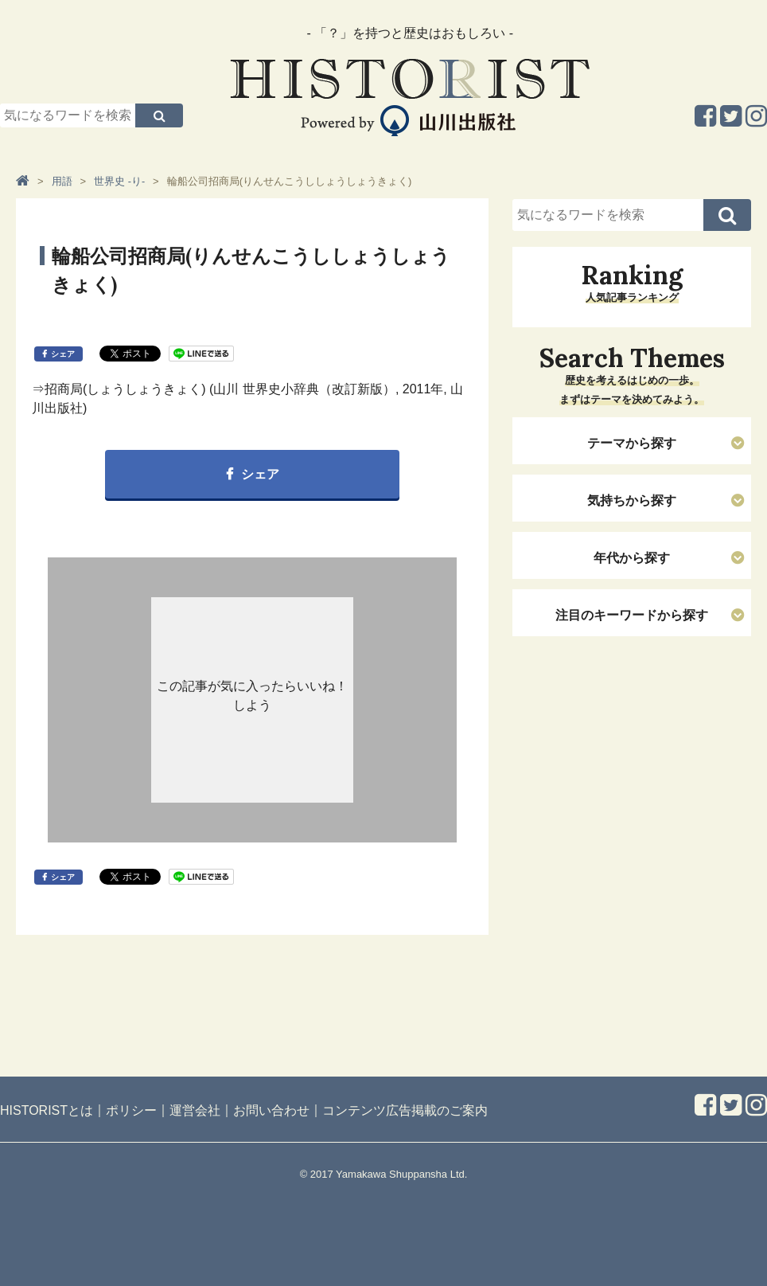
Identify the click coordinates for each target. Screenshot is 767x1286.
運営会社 (194, 1110)
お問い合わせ (271, 1110)
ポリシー (131, 1110)
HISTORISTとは (46, 1110)
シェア (63, 354)
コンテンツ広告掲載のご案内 (405, 1110)
